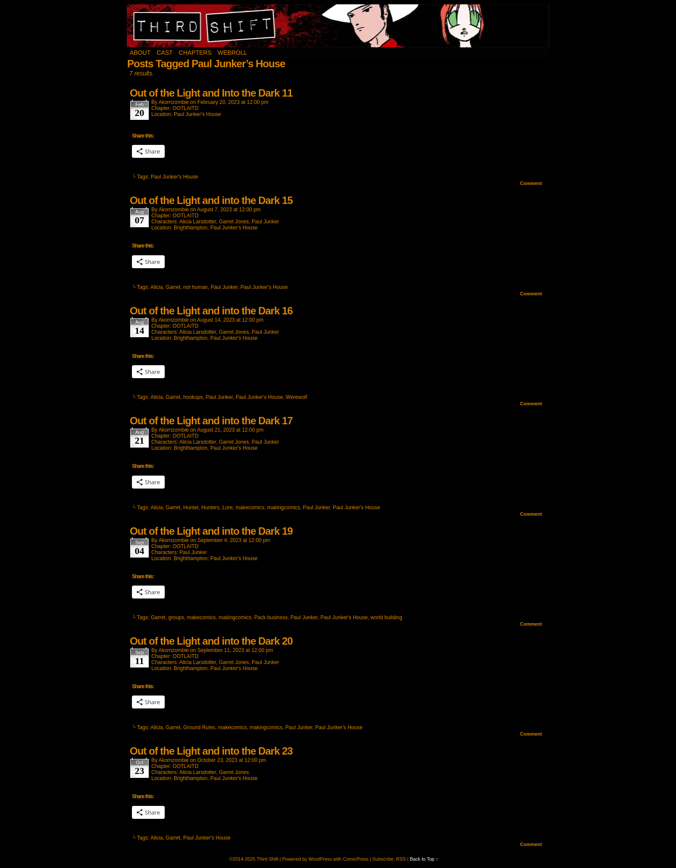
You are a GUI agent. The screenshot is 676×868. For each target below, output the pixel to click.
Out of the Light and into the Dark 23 (211, 751)
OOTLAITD (185, 108)
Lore (227, 508)
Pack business (271, 617)
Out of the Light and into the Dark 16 (211, 310)
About (140, 52)
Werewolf (296, 397)
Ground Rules (199, 727)
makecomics (249, 508)
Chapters (195, 52)
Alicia (156, 287)
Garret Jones (234, 222)
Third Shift (338, 25)
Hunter (190, 508)
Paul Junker (265, 222)
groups (176, 617)
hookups (193, 397)
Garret (173, 287)
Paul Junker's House (197, 114)
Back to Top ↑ (424, 859)
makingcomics (283, 508)
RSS (401, 859)
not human (195, 287)
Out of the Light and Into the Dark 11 (211, 93)
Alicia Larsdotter (197, 222)
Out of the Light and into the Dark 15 (211, 200)
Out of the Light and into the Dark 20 (211, 641)
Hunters (210, 508)
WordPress (320, 859)
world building (386, 617)
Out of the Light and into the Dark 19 (211, 531)
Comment (531, 183)
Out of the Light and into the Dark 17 (211, 420)
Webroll (232, 52)
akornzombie (174, 102)
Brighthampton (190, 228)
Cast (164, 52)
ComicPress (355, 859)
